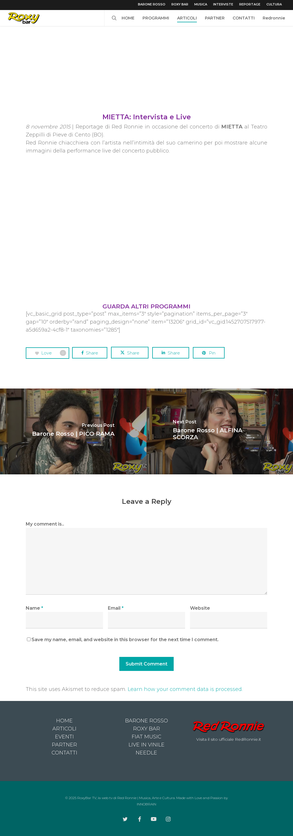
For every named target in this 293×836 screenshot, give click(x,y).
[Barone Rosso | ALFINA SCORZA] (219, 431)
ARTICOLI (64, 729)
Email (116, 608)
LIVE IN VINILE (146, 745)
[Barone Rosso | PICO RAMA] (73, 431)
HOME (64, 721)
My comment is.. (45, 524)
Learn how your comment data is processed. (185, 689)
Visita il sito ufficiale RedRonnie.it (228, 739)
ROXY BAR (146, 729)
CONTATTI (64, 753)
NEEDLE (146, 753)
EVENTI (64, 737)
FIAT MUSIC (146, 737)
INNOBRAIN (146, 804)
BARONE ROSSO (146, 721)
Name (34, 608)
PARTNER (64, 745)
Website (200, 608)
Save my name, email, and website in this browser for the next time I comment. (125, 639)
